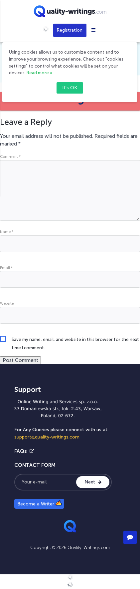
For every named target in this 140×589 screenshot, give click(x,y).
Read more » (39, 72)
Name (6, 231)
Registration (69, 30)
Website (7, 303)
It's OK (69, 88)
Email (6, 267)
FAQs (24, 451)
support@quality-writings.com (46, 437)
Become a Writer (39, 503)
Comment (10, 156)
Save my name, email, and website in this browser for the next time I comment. (75, 340)
